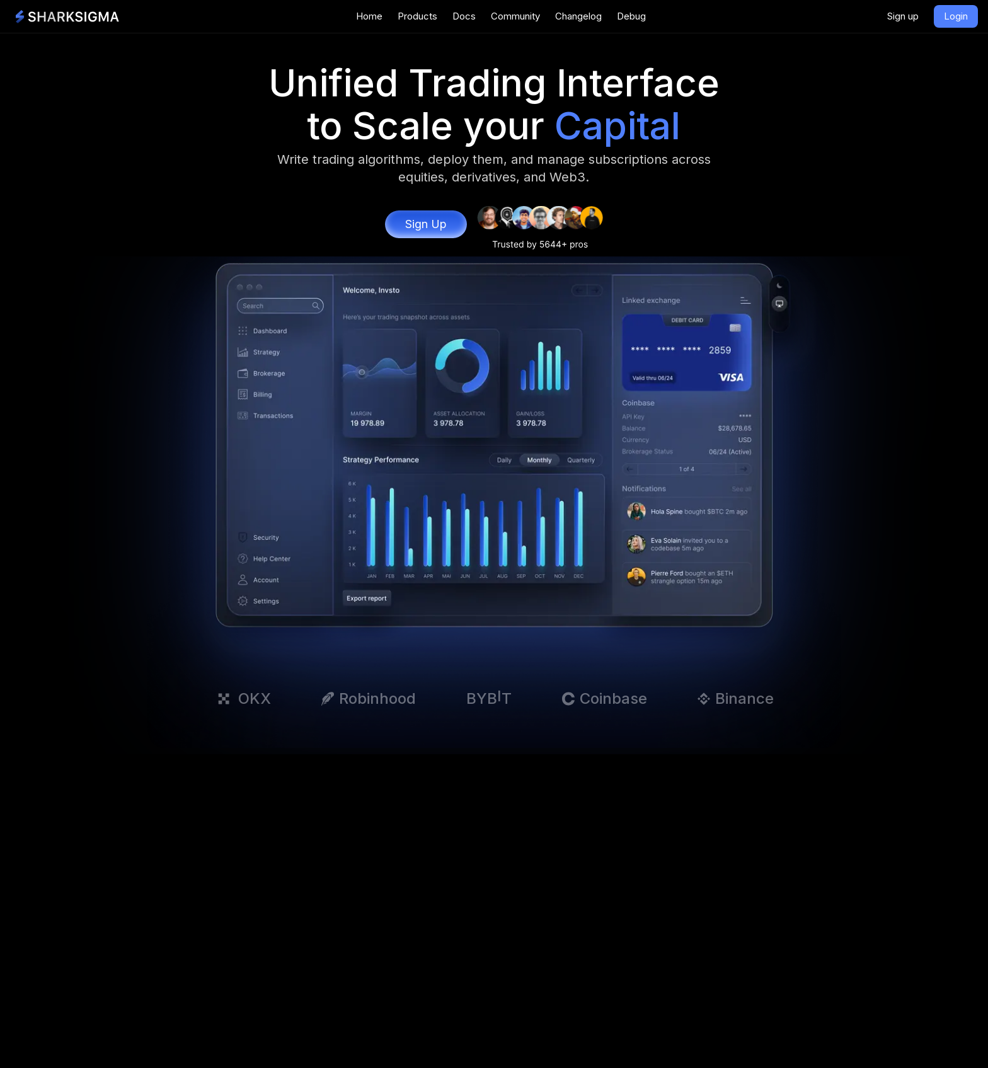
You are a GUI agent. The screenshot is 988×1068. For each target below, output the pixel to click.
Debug (631, 16)
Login (956, 16)
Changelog (578, 16)
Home (369, 16)
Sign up (903, 16)
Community (515, 16)
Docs (464, 16)
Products (417, 16)
